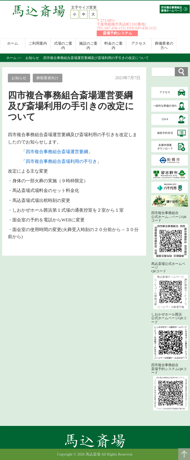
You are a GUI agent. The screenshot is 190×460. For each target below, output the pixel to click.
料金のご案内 (113, 45)
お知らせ (19, 78)
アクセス (138, 43)
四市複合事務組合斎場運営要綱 (57, 151)
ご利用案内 (38, 43)
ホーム (12, 43)
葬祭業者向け (47, 78)
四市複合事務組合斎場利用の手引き (61, 161)
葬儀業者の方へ (164, 45)
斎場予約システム (117, 33)
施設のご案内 (88, 45)
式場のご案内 (63, 45)
